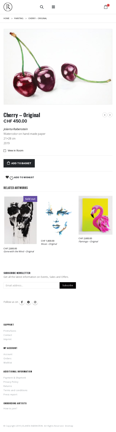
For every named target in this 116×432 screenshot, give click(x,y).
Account (8, 354)
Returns (8, 386)
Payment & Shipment (15, 377)
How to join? (10, 408)
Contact (8, 335)
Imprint (7, 339)
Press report (10, 394)
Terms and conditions (15, 390)
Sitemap (69, 425)
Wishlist (8, 362)
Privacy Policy (11, 381)
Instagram (35, 302)
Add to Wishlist (21, 178)
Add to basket (21, 163)
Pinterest (28, 302)
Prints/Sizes (10, 330)
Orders (7, 358)
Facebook (21, 302)
